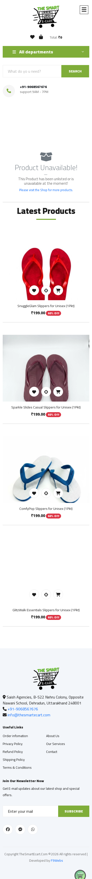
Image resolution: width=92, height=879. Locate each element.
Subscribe (74, 811)
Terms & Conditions (17, 767)
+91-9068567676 (33, 87)
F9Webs (57, 860)
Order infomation (15, 736)
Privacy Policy (13, 744)
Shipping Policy (14, 759)
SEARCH (75, 71)
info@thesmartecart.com (29, 715)
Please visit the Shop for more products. (46, 190)
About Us (52, 736)
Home (30, 132)
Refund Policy (13, 751)
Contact (51, 751)
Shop (46, 132)
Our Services (55, 744)
